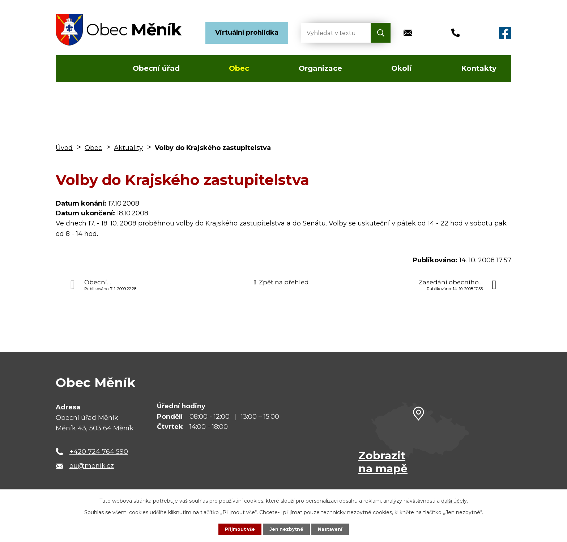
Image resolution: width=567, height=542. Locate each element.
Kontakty (478, 68)
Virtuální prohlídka (246, 32)
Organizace (320, 68)
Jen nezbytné (287, 528)
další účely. (454, 499)
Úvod (76, 68)
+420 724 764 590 (98, 452)
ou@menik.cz (91, 466)
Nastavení (334, 528)
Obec (239, 68)
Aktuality (128, 148)
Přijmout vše (236, 528)
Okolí (401, 68)
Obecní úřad (156, 68)
